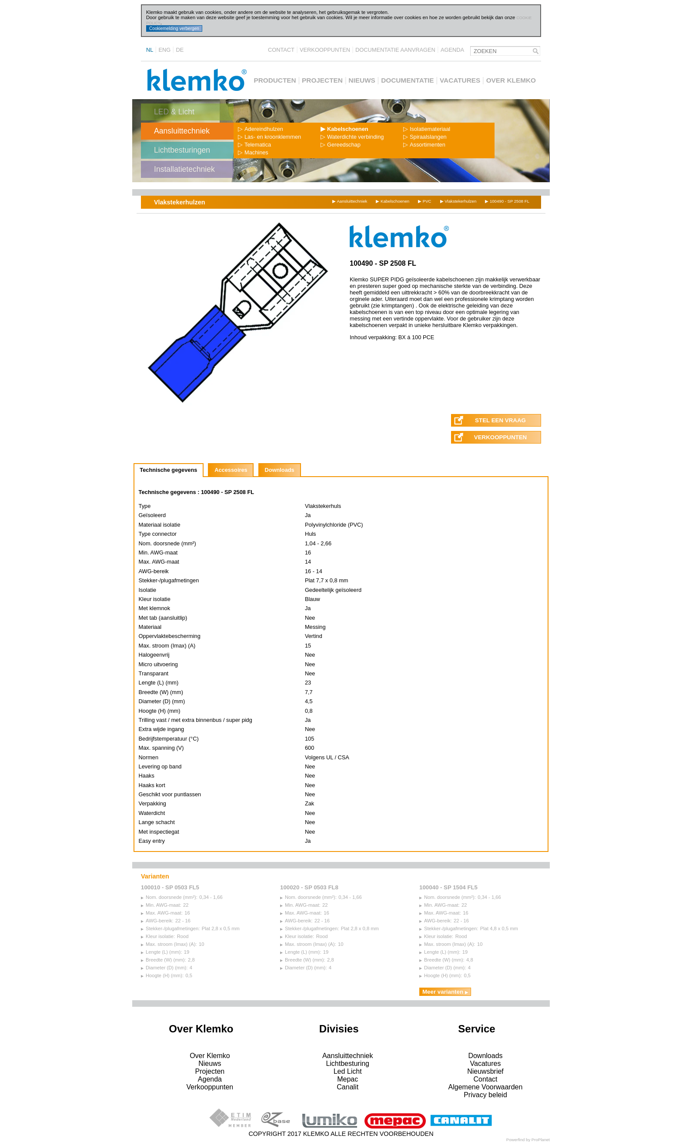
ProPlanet (541, 1139)
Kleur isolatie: (158, 936)
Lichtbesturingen (182, 150)
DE (180, 50)
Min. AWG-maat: (161, 905)
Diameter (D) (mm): (164, 967)
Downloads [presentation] (279, 470)
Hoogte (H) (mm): (162, 975)
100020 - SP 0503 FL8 (309, 887)
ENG (165, 50)
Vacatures (460, 80)
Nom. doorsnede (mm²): (169, 897)
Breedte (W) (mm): (163, 959)
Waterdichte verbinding (352, 137)
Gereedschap (341, 144)
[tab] (169, 470)
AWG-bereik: (157, 920)
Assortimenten (424, 144)
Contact (281, 50)
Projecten (322, 80)
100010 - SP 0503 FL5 (170, 887)
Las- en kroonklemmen (269, 137)
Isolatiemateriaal (426, 129)
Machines (253, 152)
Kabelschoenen (344, 129)
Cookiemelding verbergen (174, 28)
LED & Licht (174, 111)
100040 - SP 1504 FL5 (448, 887)
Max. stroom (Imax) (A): (169, 944)
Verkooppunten (325, 50)
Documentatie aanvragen (395, 50)
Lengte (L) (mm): (161, 952)
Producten (275, 80)
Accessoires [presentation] (230, 470)
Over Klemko (511, 80)
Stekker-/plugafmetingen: (170, 928)
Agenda (452, 50)
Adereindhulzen (260, 129)
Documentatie (407, 80)
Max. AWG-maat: (162, 912)
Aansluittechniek (182, 131)
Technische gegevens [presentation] (168, 470)
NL (149, 50)
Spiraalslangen (425, 137)
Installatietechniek (184, 169)
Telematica (254, 144)
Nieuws (361, 80)
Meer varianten (445, 991)
